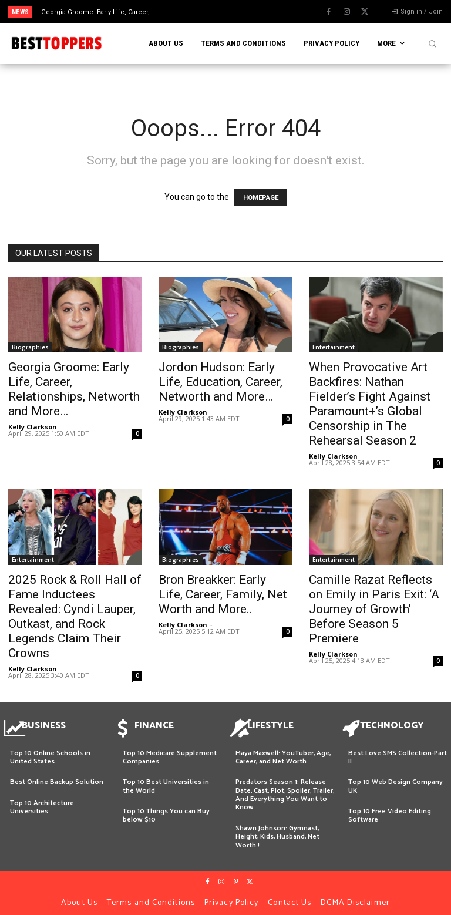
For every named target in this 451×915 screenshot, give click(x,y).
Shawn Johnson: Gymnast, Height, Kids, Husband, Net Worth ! (277, 832)
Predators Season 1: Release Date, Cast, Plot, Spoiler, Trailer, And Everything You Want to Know (284, 789)
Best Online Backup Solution (56, 776)
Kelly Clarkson (32, 426)
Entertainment (333, 347)
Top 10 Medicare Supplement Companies (170, 752)
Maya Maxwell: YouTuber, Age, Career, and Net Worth (283, 752)
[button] (432, 43)
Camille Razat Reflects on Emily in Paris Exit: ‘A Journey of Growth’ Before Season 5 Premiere (374, 609)
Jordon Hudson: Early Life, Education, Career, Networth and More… (220, 381)
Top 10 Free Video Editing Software (389, 810)
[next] (247, 11)
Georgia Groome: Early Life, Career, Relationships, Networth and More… (74, 389)
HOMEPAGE (260, 197)
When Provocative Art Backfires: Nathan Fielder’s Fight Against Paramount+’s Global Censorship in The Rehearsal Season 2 (369, 404)
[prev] (228, 11)
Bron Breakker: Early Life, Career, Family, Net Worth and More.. (223, 594)
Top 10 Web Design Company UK (395, 780)
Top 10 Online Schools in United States (50, 752)
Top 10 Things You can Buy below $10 (166, 810)
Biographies (30, 347)
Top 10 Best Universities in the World (166, 780)
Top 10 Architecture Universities (42, 802)
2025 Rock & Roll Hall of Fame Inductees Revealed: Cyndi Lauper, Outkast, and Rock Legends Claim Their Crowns (75, 616)
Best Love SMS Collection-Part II (397, 752)
